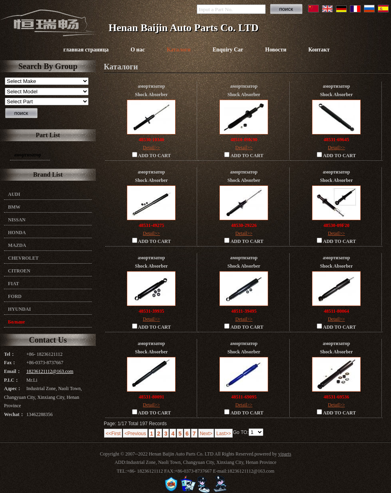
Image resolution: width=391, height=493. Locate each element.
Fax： (10, 362)
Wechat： (14, 414)
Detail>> (151, 147)
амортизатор (27, 155)
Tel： (9, 354)
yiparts (284, 454)
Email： (12, 371)
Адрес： (13, 388)
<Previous (135, 433)
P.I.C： (11, 380)
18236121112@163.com (49, 371)
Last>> (223, 433)
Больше (16, 322)
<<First (113, 433)
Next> (206, 433)
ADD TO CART (151, 155)
